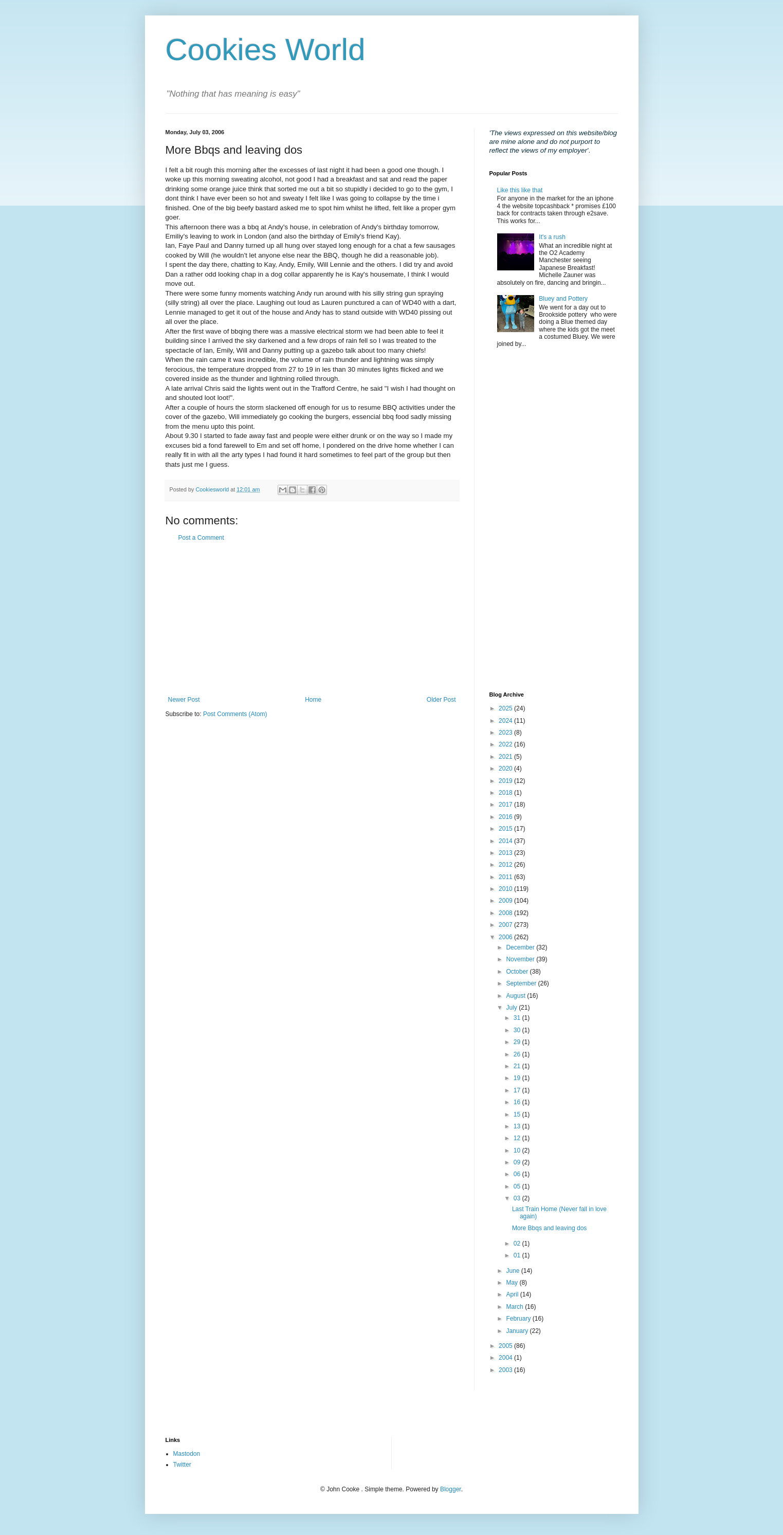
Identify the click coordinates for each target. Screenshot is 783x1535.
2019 (506, 780)
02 (518, 1243)
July (512, 1007)
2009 (506, 900)
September (522, 983)
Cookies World (266, 49)
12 (518, 1138)
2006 (506, 937)
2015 (506, 828)
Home (313, 699)
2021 (506, 756)
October (518, 971)
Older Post (441, 699)
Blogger (450, 1489)
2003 (506, 1370)
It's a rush (552, 237)
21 (518, 1066)
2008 (506, 913)
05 (518, 1186)
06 (518, 1174)
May (512, 1282)
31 (518, 1017)
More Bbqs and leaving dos (549, 1228)
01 (518, 1255)
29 (518, 1042)
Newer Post (184, 699)
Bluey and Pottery (563, 298)
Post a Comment (201, 537)
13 (518, 1126)
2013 (506, 852)
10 (518, 1150)
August (516, 995)
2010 (506, 888)
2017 (506, 804)
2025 (506, 708)
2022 (506, 744)
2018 (506, 792)
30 (518, 1030)
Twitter (182, 1464)
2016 (506, 816)
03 (518, 1198)
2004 (506, 1357)
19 (518, 1078)
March (515, 1306)
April (513, 1294)
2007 (506, 924)
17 (518, 1090)
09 (518, 1162)
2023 (506, 732)
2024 (506, 720)
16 (518, 1102)
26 (518, 1054)
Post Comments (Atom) (235, 714)
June (513, 1270)
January (518, 1331)
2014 (506, 841)
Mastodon (187, 1453)
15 (518, 1114)
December (521, 947)
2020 (506, 768)
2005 (506, 1345)
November (521, 959)
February (519, 1318)
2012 (506, 864)
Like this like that (520, 190)
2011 (506, 877)
